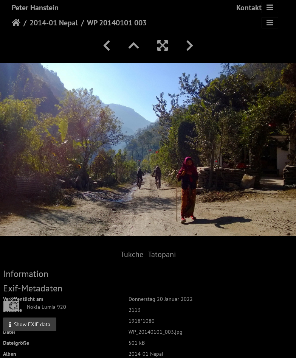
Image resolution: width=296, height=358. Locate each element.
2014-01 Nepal (53, 23)
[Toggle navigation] (270, 7)
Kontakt (249, 7)
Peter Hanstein (35, 7)
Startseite (16, 22)
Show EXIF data (29, 324)
